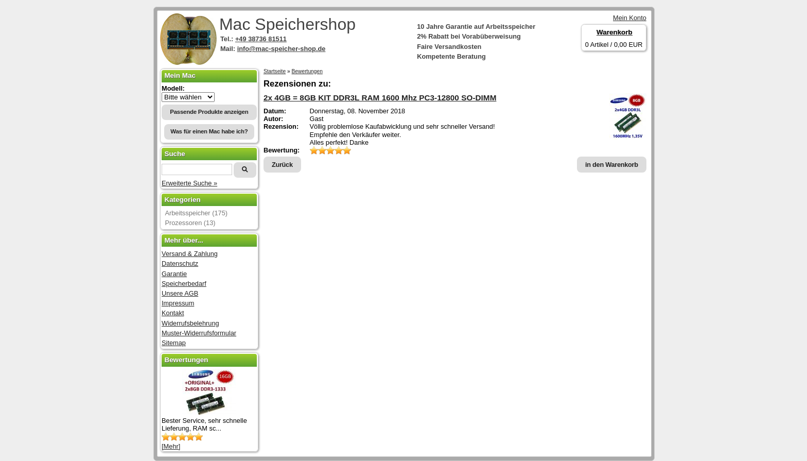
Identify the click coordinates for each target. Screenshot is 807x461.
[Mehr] (171, 446)
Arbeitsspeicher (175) (196, 213)
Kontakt (173, 313)
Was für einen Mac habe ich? (209, 131)
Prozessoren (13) (190, 223)
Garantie (174, 274)
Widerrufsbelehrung (190, 323)
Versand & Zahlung (190, 254)
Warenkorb (615, 32)
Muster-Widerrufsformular (199, 333)
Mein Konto (629, 18)
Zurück (282, 164)
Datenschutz (180, 263)
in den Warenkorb (611, 164)
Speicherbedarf (184, 283)
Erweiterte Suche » (189, 183)
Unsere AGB (180, 293)
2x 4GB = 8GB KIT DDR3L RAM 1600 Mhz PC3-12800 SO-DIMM (380, 97)
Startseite (275, 71)
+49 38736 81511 (261, 39)
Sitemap (174, 343)
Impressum (178, 303)
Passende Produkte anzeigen (209, 112)
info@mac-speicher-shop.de (281, 49)
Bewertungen (307, 71)
